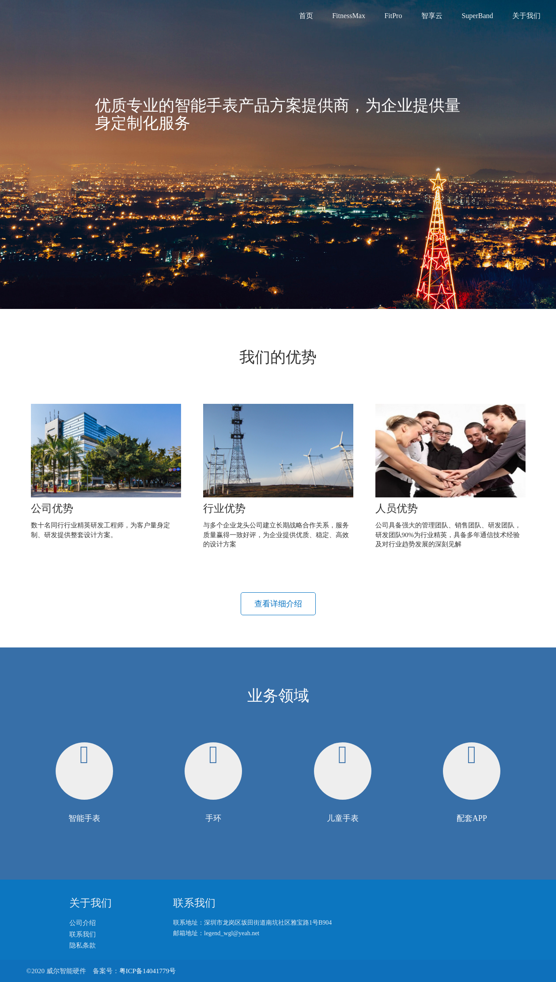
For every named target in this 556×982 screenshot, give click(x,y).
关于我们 (526, 15)
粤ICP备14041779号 (147, 970)
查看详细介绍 (278, 603)
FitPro (393, 15)
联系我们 (82, 934)
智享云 (432, 15)
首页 (306, 15)
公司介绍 (82, 922)
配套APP (472, 818)
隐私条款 (82, 945)
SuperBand (477, 15)
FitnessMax (348, 15)
